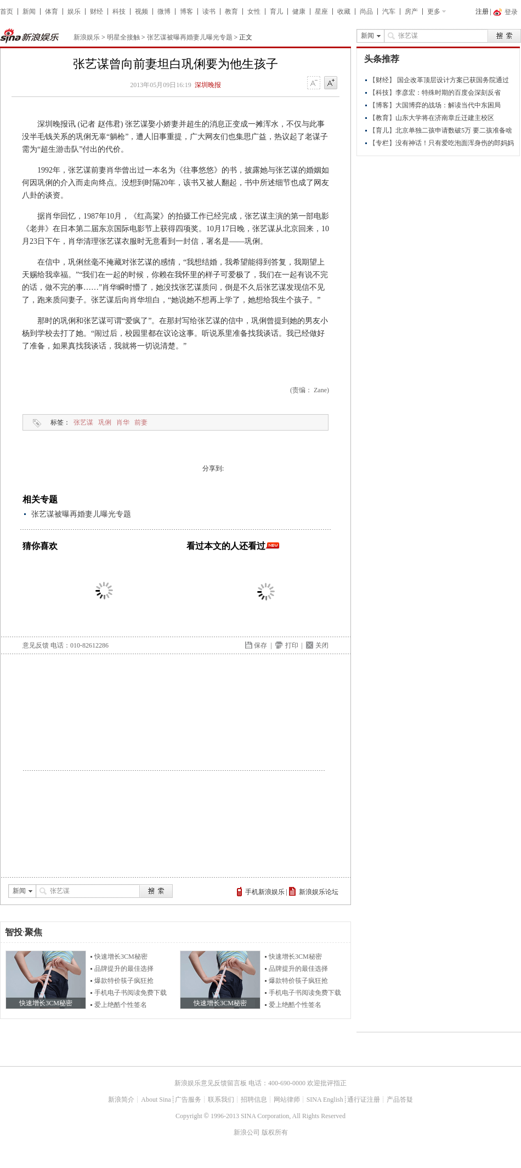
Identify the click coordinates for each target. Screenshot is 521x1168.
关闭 (322, 645)
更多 (433, 11)
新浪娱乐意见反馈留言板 (210, 1083)
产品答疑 (400, 1099)
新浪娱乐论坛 (318, 892)
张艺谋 (83, 422)
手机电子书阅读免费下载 (130, 993)
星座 (321, 11)
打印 (291, 645)
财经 (96, 11)
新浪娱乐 (86, 37)
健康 (298, 11)
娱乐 (74, 11)
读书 (209, 11)
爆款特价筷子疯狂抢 (124, 980)
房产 (411, 11)
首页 (6, 11)
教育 (231, 11)
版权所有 (275, 1132)
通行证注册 (363, 1099)
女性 (253, 11)
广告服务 (188, 1099)
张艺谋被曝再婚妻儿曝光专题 (190, 37)
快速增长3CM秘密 (121, 956)
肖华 (122, 422)
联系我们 (221, 1099)
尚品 (366, 11)
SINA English (325, 1099)
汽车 (388, 11)
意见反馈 (35, 645)
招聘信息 (254, 1099)
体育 (51, 11)
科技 (119, 11)
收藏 (343, 11)
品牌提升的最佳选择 (124, 968)
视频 (141, 11)
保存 (260, 645)
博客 (186, 11)
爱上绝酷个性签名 (120, 1005)
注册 (482, 11)
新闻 (29, 11)
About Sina (156, 1099)
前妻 (141, 422)
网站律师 (287, 1099)
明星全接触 (123, 37)
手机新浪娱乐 (265, 892)
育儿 (276, 11)
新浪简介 (121, 1099)
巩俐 (104, 422)
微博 (164, 11)
